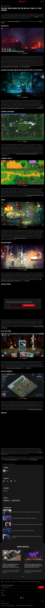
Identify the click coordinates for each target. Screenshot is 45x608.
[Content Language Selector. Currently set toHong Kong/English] (5, 603)
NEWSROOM (3, 595)
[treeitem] (11, 562)
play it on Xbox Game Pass (25, 66)
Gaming (5, 490)
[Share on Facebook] (4, 481)
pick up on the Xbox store (20, 238)
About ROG (3, 590)
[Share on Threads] (15, 481)
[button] (1, 1)
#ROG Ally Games (15, 500)
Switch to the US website (28, 305)
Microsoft (25, 141)
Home (2, 592)
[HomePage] (2, 581)
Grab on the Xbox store (33, 195)
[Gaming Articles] (8, 581)
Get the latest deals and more (7, 585)
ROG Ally (36, 16)
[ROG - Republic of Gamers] (22, 1)
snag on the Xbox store (35, 409)
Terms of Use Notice (10, 605)
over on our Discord (33, 459)
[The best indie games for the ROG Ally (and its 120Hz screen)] (28, 581)
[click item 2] (23, 576)
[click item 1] (22, 576)
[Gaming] (13, 581)
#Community (6, 500)
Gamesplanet (25, 53)
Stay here (16, 305)
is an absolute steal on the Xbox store (26, 153)
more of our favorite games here (11, 459)
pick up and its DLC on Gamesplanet (10, 66)
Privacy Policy (3, 605)
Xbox (23, 108)
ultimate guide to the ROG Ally (13, 21)
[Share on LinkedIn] (11, 481)
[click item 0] (21, 576)
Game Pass (40, 108)
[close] (39, 300)
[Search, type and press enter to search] (41, 1)
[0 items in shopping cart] (43, 1)
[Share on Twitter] (7, 481)
